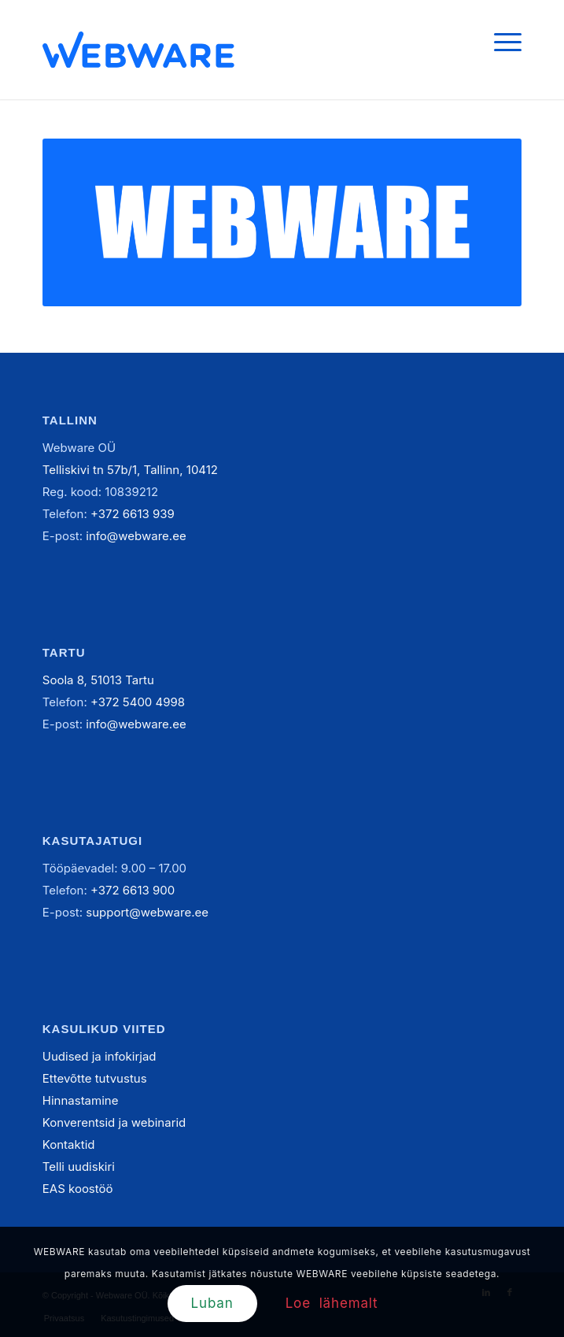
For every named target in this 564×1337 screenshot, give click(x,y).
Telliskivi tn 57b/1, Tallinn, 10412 (130, 469)
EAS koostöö (77, 1188)
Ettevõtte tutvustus (94, 1078)
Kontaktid (68, 1144)
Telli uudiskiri (78, 1166)
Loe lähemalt (332, 1303)
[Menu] (500, 40)
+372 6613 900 (132, 890)
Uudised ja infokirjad (99, 1056)
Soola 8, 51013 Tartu (98, 679)
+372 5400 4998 (137, 701)
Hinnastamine (80, 1100)
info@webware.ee (136, 535)
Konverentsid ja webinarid (114, 1122)
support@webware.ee (147, 912)
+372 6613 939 (132, 513)
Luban (212, 1303)
